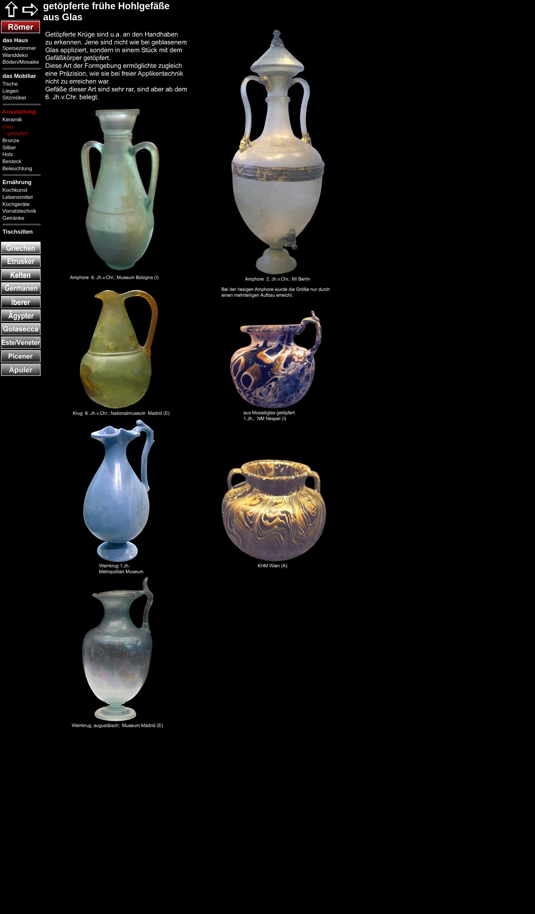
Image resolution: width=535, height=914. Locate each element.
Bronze (10, 140)
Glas (7, 126)
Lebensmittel (17, 197)
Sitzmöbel (13, 98)
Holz (7, 154)
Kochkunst (14, 190)
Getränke (12, 218)
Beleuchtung (16, 168)
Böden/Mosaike (20, 62)
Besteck (11, 161)
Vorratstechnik (18, 211)
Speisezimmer (18, 48)
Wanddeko (14, 55)
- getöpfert (14, 133)
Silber (8, 147)
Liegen (9, 91)
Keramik (11, 119)
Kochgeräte (15, 204)
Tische (9, 84)
